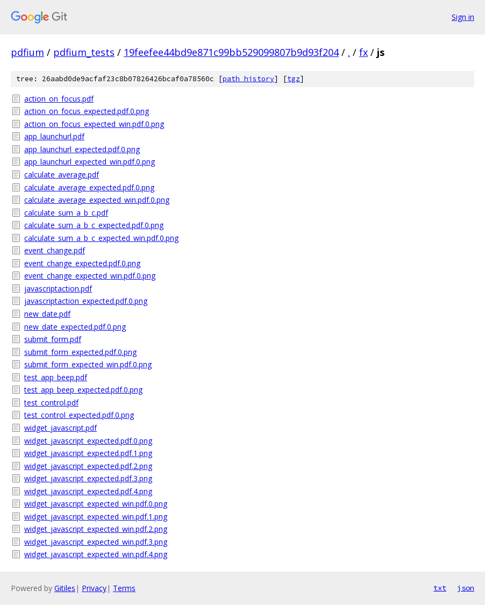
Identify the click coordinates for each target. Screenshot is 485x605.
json (465, 588)
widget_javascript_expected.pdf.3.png (88, 478)
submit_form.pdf (52, 339)
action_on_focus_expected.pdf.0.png (86, 111)
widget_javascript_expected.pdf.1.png (88, 453)
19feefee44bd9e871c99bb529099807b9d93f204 (231, 52)
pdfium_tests (84, 52)
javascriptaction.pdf (58, 288)
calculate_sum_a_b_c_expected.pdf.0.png (93, 225)
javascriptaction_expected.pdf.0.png (85, 301)
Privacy (94, 588)
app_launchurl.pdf (54, 136)
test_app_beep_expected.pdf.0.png (83, 390)
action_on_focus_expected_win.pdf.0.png (94, 124)
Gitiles (64, 588)
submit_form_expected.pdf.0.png (80, 352)
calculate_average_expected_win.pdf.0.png (96, 200)
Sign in (463, 17)
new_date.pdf (47, 314)
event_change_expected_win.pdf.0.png (89, 276)
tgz (293, 78)
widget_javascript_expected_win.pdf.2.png (95, 529)
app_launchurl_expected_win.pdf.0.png (89, 161)
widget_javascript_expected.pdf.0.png (88, 441)
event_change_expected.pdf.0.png (82, 263)
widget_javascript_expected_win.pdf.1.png (95, 516)
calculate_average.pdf (61, 174)
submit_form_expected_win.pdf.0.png (88, 364)
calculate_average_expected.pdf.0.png (89, 187)
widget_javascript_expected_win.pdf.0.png (95, 504)
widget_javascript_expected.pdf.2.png (88, 466)
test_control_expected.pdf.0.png (79, 415)
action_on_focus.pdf (59, 99)
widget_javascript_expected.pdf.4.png (88, 491)
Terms (124, 588)
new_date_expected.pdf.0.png (75, 327)
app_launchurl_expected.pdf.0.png (82, 149)
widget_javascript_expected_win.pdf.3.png (95, 542)
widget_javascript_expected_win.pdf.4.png (95, 554)
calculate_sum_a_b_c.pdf (66, 213)
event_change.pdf (54, 250)
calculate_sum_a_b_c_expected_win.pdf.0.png (101, 238)
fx (363, 52)
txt (439, 588)
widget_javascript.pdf (60, 428)
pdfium (27, 52)
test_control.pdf (51, 402)
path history (248, 78)
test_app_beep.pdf (55, 377)
